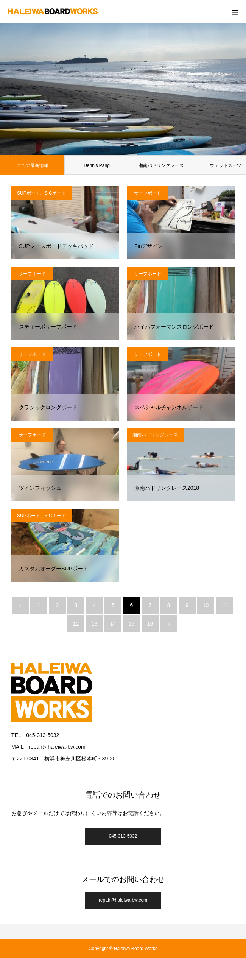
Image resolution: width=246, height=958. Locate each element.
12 (76, 624)
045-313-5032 (123, 836)
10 (206, 605)
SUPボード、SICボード (41, 193)
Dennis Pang (97, 165)
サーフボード (147, 193)
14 (113, 624)
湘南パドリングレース (161, 165)
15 (132, 624)
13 (95, 624)
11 (224, 605)
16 (150, 624)
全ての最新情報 (32, 165)
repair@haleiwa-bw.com (123, 900)
